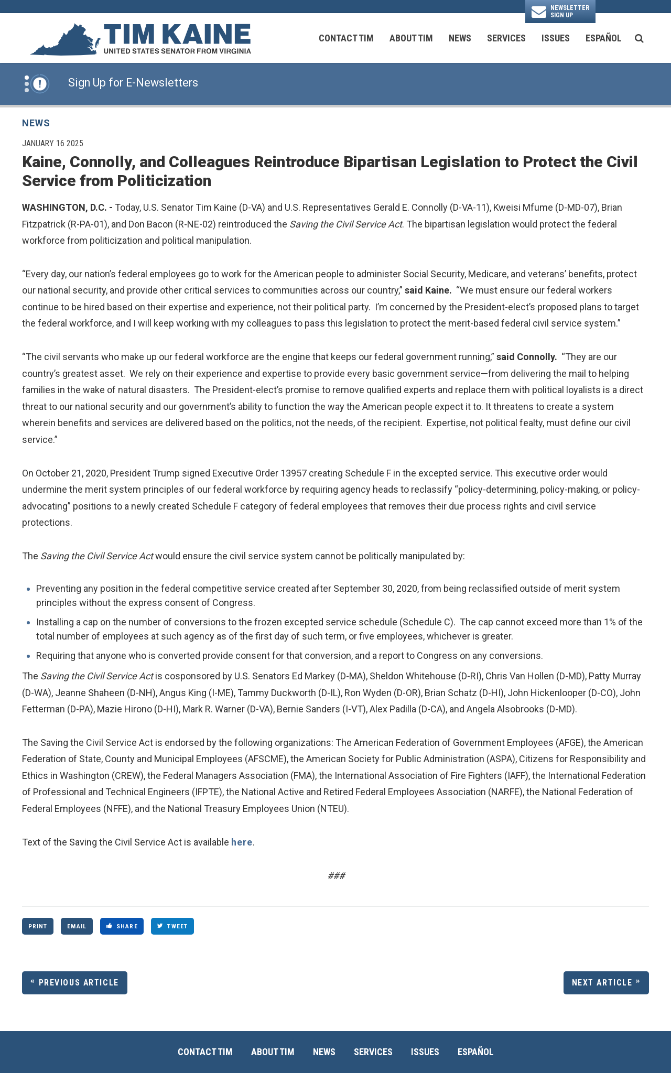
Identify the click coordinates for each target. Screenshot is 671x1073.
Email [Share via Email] (76, 926)
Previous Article (79, 983)
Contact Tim (346, 38)
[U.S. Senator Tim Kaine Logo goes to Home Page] (140, 38)
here (242, 842)
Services (506, 38)
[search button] (639, 38)
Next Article (602, 983)
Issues (556, 38)
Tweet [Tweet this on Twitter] (172, 926)
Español (604, 38)
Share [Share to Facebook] (122, 926)
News (460, 38)
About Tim (411, 38)
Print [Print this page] (38, 926)
